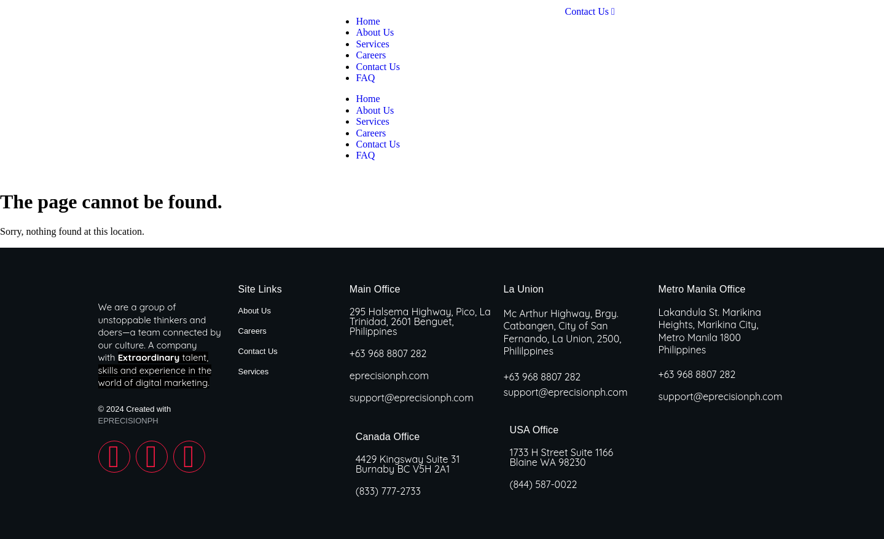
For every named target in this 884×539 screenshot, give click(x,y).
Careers (371, 133)
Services (372, 121)
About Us (375, 110)
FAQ (365, 155)
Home (368, 98)
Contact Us (378, 144)
